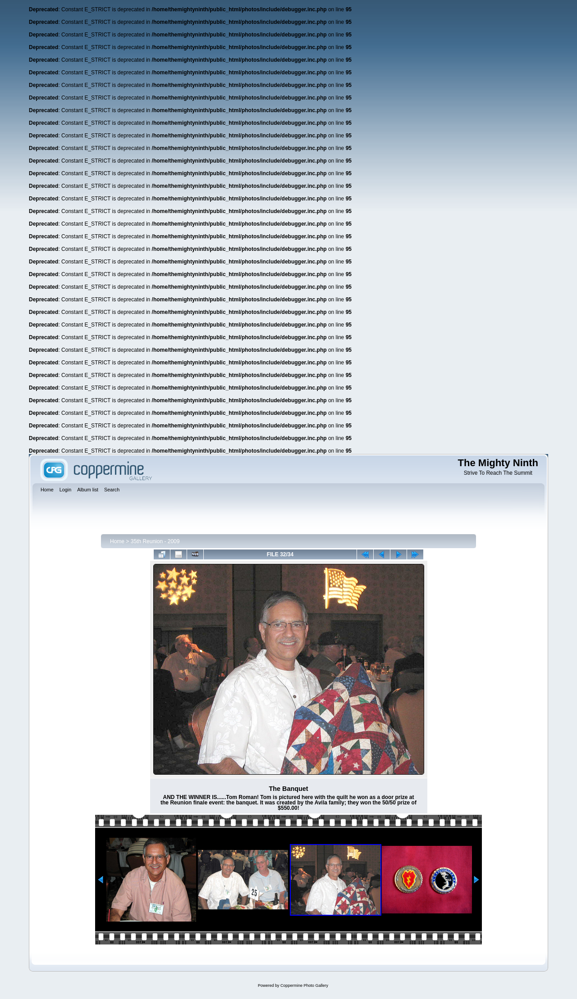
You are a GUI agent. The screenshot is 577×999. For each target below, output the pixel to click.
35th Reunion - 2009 (155, 541)
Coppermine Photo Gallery (304, 985)
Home (117, 541)
